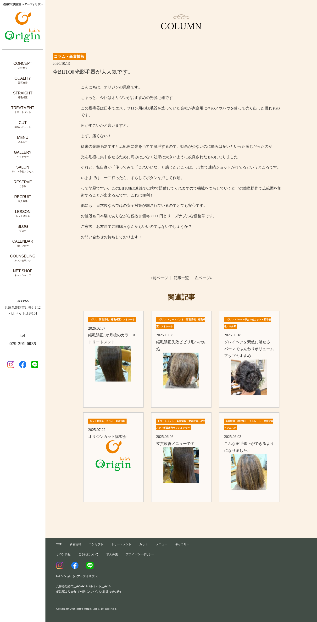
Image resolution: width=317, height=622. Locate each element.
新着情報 (75, 544)
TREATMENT (22, 110)
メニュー (161, 544)
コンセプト (96, 544)
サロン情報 (63, 554)
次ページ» (203, 278)
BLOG (22, 228)
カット (143, 544)
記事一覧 (181, 278)
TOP (59, 544)
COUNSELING (22, 258)
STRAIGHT (23, 95)
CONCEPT (22, 65)
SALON (23, 169)
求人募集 (112, 554)
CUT (22, 124)
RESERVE (23, 184)
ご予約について (88, 554)
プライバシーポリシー (140, 554)
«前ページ (159, 278)
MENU (22, 139)
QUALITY (23, 80)
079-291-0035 (22, 343)
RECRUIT (22, 198)
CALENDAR (22, 243)
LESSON (23, 213)
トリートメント (121, 544)
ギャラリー (182, 544)
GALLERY (23, 154)
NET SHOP (23, 273)
